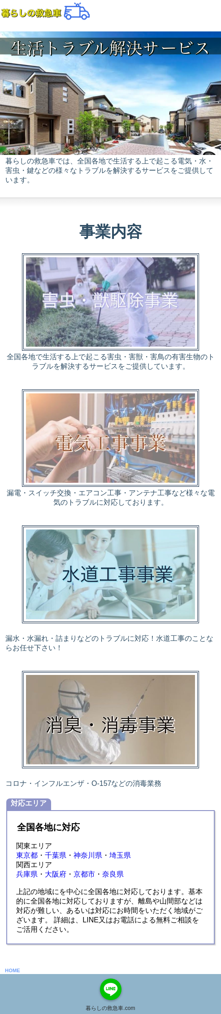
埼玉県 (120, 855)
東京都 (27, 855)
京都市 (84, 874)
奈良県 (113, 874)
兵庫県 (27, 874)
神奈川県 (88, 855)
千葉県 (55, 855)
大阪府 (55, 874)
